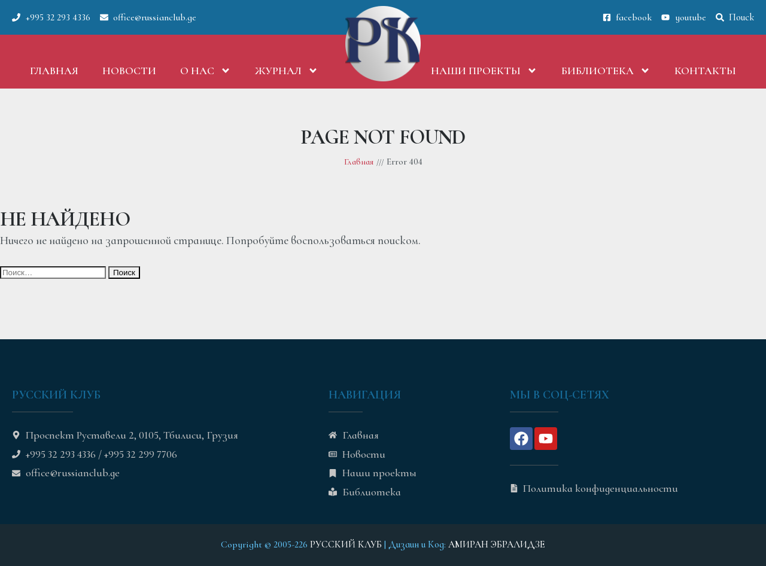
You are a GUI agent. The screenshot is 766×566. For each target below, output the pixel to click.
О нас (205, 70)
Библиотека (606, 70)
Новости (129, 70)
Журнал (286, 70)
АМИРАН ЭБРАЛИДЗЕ (496, 544)
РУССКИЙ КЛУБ (346, 544)
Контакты (705, 70)
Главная (54, 70)
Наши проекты (484, 70)
